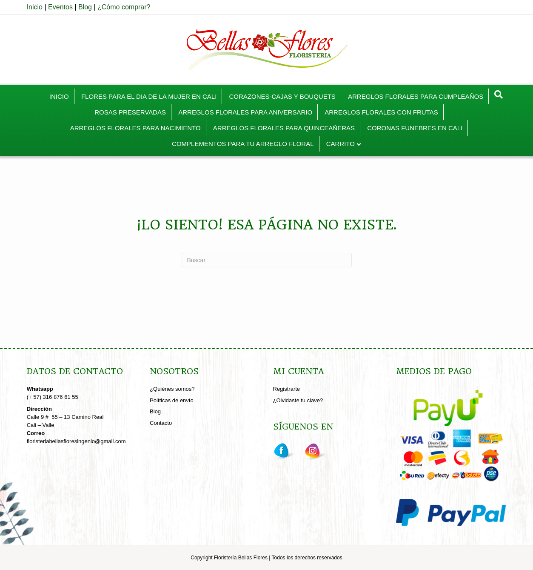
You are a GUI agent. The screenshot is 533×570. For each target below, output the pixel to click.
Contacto (161, 423)
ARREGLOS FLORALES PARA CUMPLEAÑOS (415, 96)
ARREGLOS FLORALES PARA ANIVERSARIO (245, 112)
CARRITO (340, 143)
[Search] (498, 94)
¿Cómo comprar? (123, 7)
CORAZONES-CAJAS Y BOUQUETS (282, 96)
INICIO (59, 96)
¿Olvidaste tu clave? (298, 400)
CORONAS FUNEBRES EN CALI (414, 128)
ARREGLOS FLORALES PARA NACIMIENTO (135, 128)
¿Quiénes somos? (172, 389)
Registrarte (286, 389)
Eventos (60, 7)
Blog (85, 7)
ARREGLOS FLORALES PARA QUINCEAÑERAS (284, 128)
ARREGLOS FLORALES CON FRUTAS (381, 112)
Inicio (35, 7)
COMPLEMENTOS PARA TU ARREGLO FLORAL (243, 143)
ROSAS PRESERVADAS (130, 112)
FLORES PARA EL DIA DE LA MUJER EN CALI (149, 96)
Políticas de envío (172, 400)
